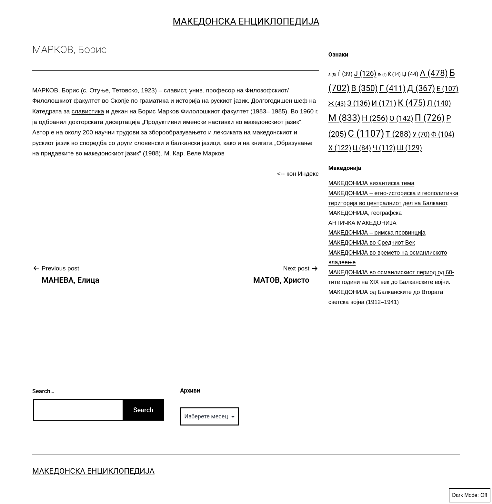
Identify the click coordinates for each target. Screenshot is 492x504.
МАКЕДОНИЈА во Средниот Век (371, 242)
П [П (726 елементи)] (430, 117)
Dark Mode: (469, 495)
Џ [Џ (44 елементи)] (410, 73)
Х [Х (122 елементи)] (339, 148)
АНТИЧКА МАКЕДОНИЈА (362, 223)
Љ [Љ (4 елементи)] (382, 75)
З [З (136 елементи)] (358, 103)
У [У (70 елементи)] (421, 134)
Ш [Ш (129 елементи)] (409, 148)
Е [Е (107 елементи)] (447, 89)
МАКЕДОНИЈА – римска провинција (377, 232)
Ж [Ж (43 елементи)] (337, 103)
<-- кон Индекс (298, 173)
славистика (88, 111)
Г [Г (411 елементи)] (392, 88)
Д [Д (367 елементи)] (421, 88)
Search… (43, 391)
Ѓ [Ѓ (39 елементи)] (345, 73)
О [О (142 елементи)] (401, 118)
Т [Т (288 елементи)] (398, 134)
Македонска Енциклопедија (246, 21)
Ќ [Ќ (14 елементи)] (394, 74)
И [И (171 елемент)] (384, 103)
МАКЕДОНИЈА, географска (365, 213)
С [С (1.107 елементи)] (366, 133)
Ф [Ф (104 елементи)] (442, 134)
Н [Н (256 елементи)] (375, 118)
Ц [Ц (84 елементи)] (362, 148)
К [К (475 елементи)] (412, 103)
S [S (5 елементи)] (332, 75)
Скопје (119, 100)
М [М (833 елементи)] (344, 117)
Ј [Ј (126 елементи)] (365, 73)
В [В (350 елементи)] (364, 88)
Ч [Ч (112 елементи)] (384, 148)
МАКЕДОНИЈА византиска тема (371, 183)
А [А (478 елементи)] (434, 73)
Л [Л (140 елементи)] (439, 103)
